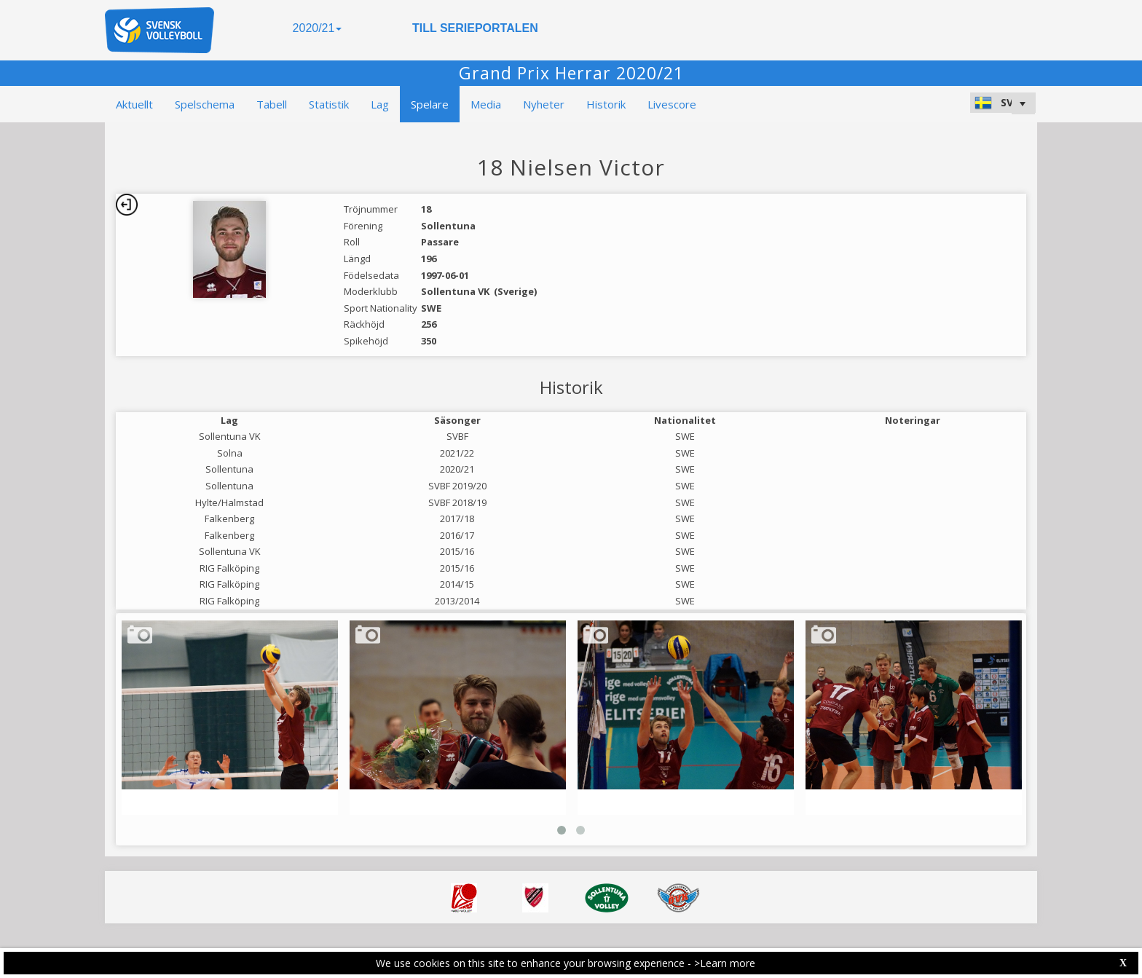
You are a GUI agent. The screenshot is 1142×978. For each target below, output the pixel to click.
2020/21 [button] (317, 28)
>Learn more (724, 963)
